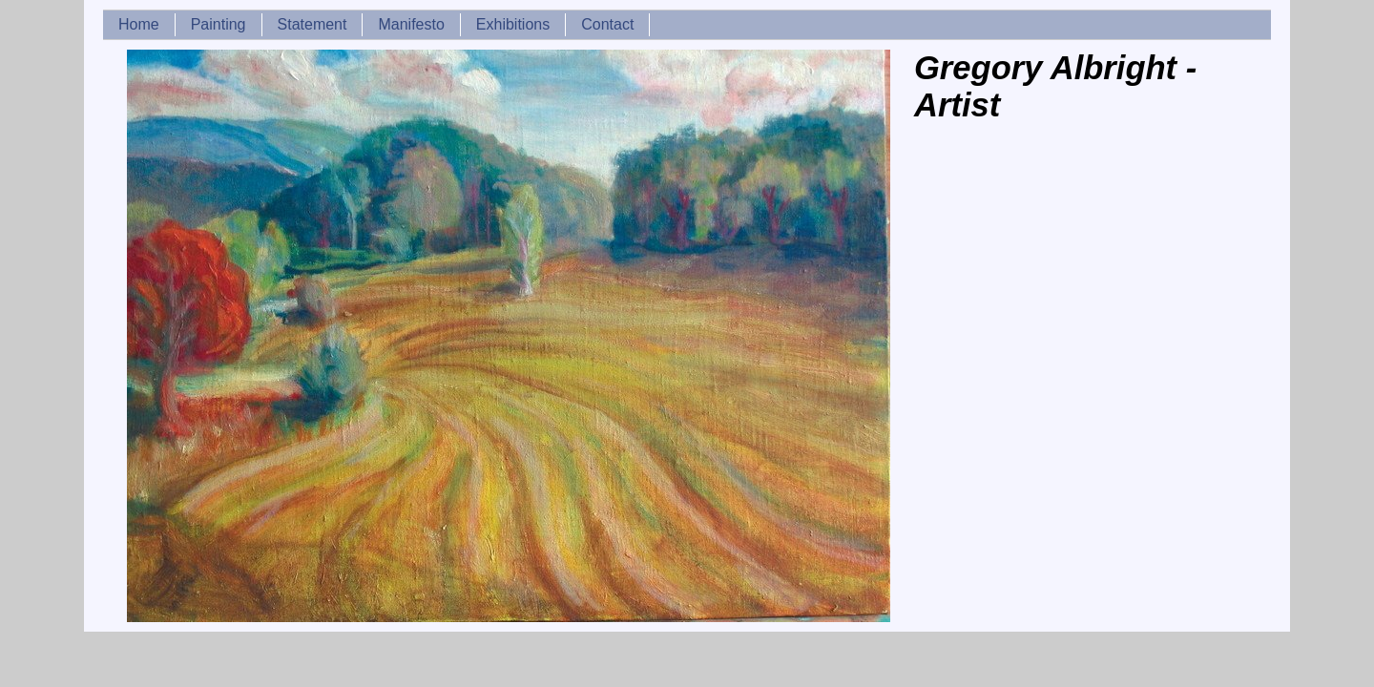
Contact (607, 24)
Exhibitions (513, 24)
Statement (312, 24)
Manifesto (411, 24)
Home (138, 24)
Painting (218, 24)
